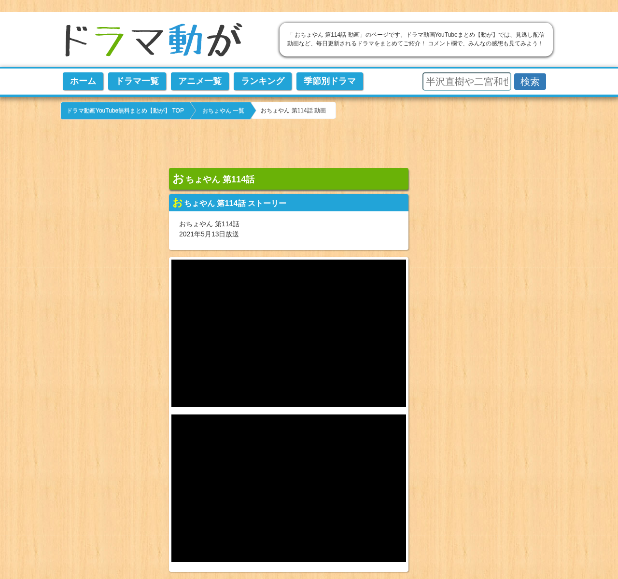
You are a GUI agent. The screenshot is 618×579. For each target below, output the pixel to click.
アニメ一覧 (200, 81)
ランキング (262, 81)
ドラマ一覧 (137, 81)
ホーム (83, 81)
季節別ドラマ (330, 81)
